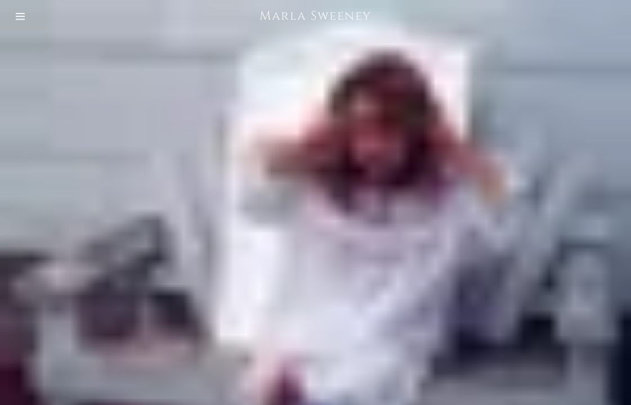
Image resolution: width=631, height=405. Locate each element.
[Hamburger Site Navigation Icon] (32, 16)
